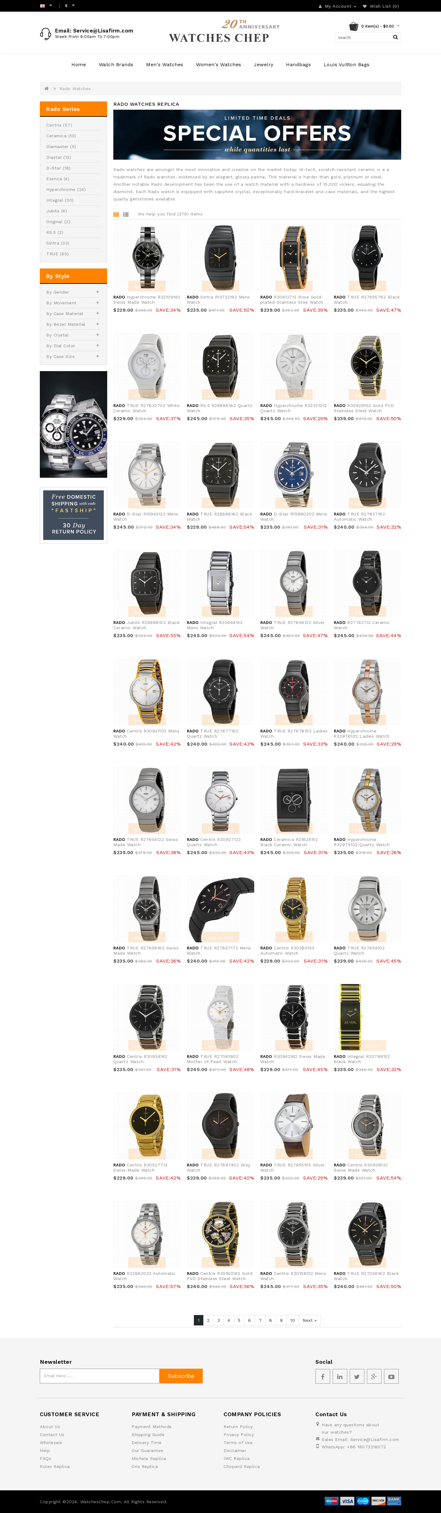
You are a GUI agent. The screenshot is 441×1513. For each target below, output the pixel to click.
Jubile (52, 210)
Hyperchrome (61, 189)
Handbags (298, 64)
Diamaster (57, 146)
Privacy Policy (239, 1434)
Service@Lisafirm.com (374, 1439)
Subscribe (181, 1376)
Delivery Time (147, 1442)
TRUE (52, 253)
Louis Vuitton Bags (347, 64)
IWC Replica (237, 1458)
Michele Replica (149, 1458)
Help (45, 1450)
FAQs (45, 1458)
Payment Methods (152, 1426)
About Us (50, 1426)
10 (292, 1320)
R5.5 (51, 232)
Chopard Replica (242, 1466)
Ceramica (56, 135)
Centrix (54, 125)
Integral (54, 200)
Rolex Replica (55, 1466)
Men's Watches (164, 64)
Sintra (52, 243)
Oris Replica (145, 1466)
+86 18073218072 (366, 1446)
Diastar (54, 157)
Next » (310, 1320)
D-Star (53, 167)
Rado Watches (75, 88)
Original (54, 221)
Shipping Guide (148, 1434)
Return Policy (238, 1426)
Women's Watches (218, 64)
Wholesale (51, 1442)
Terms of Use (238, 1442)
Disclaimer (235, 1450)
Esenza (54, 178)
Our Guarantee (148, 1450)
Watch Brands (116, 64)
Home (78, 64)
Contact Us (52, 1434)
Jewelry (263, 64)
